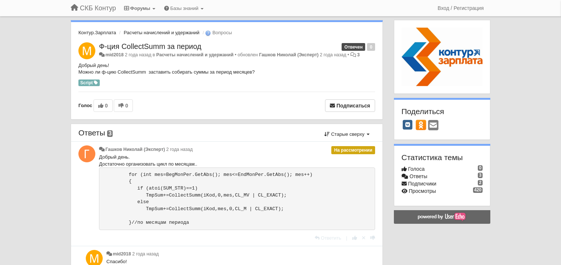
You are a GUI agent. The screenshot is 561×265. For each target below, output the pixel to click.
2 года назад (179, 149)
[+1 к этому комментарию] (354, 238)
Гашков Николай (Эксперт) (289, 54)
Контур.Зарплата (97, 32)
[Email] (433, 125)
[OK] (421, 124)
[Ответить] (328, 238)
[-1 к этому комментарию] (372, 238)
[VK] (408, 124)
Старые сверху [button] (347, 134)
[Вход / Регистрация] (461, 8)
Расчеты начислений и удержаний (162, 32)
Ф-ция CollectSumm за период (150, 46)
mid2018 (114, 54)
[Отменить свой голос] (364, 238)
